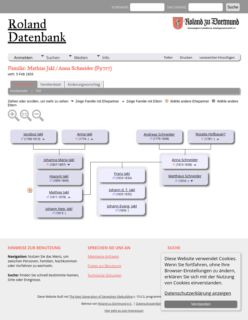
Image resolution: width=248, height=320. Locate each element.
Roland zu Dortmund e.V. (115, 304)
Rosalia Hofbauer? (211, 134)
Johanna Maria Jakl (59, 159)
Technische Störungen (105, 275)
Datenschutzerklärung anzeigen (197, 293)
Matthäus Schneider (185, 175)
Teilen (168, 57)
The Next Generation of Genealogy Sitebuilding (101, 297)
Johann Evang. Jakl (122, 205)
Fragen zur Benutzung (104, 266)
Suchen (53, 57)
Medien (81, 57)
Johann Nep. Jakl (59, 208)
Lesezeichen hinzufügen (217, 57)
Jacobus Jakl (33, 134)
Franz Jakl (122, 173)
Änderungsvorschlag (84, 84)
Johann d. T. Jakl (122, 189)
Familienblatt (50, 84)
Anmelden (23, 57)
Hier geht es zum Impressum (124, 311)
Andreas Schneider (159, 134)
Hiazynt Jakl (58, 176)
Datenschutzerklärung (151, 304)
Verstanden (201, 304)
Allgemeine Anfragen (103, 256)
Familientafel (23, 84)
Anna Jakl (84, 134)
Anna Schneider (185, 159)
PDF (38, 91)
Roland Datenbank (37, 30)
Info (105, 57)
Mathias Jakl (59, 192)
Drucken (186, 57)
